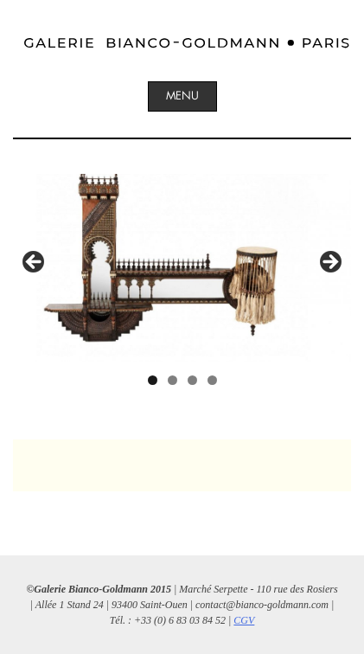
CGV (243, 620)
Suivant (329, 263)
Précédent (35, 263)
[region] (182, 268)
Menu (182, 95)
